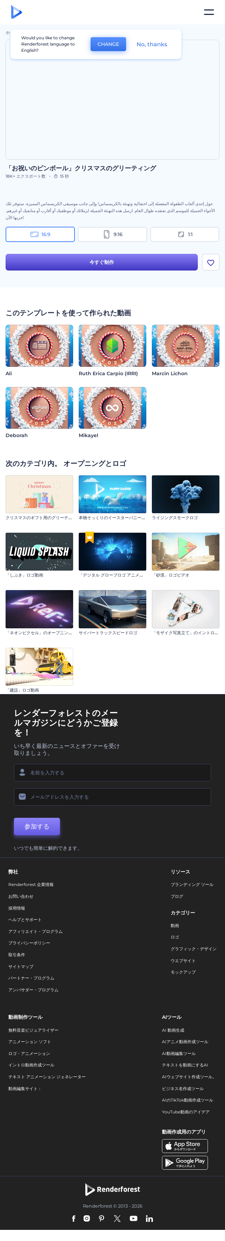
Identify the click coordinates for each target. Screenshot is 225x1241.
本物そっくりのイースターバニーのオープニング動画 (129, 517)
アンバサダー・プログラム (33, 989)
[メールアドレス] (112, 797)
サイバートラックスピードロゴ (108, 632)
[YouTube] (134, 1219)
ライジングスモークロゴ (175, 517)
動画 (175, 925)
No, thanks (152, 44)
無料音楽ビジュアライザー (33, 1030)
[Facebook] (73, 1219)
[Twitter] (117, 1219)
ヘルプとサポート (25, 919)
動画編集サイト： (25, 1088)
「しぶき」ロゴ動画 (24, 575)
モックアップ (183, 972)
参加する (36, 826)
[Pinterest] (101, 1219)
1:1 (185, 234)
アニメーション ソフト (29, 1041)
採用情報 (16, 908)
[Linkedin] (149, 1219)
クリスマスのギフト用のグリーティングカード (49, 517)
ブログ (177, 896)
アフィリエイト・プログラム (35, 931)
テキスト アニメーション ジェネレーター (47, 1076)
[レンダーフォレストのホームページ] (16, 12)
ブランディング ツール (192, 884)
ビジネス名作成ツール (183, 1088)
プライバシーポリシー (29, 942)
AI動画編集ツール (179, 1053)
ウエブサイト (183, 960)
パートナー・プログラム (31, 978)
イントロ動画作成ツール (31, 1064)
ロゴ (175, 937)
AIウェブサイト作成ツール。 (189, 1076)
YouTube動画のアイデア (186, 1111)
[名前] (112, 772)
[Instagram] (87, 1219)
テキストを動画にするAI (185, 1064)
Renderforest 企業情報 (31, 884)
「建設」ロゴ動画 (22, 690)
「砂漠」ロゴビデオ (170, 575)
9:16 (112, 234)
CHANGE (108, 44)
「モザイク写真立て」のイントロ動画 (187, 632)
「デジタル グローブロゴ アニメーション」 (119, 575)
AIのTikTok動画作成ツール (187, 1100)
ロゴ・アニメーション (29, 1053)
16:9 (40, 234)
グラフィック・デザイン (194, 948)
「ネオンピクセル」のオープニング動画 (43, 632)
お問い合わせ (20, 896)
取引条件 (16, 954)
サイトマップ (20, 966)
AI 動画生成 (173, 1030)
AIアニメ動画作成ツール (185, 1041)
